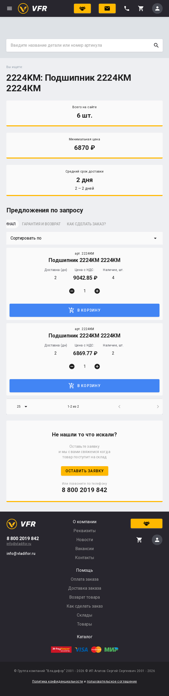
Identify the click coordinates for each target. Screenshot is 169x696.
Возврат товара (84, 597)
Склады (84, 615)
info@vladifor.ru (19, 544)
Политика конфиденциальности (57, 681)
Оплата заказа (84, 579)
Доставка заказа (84, 588)
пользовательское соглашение (112, 681)
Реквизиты (84, 530)
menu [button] (9, 8)
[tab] (19, 225)
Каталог (84, 636)
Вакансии (84, 548)
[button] (84, 238)
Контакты (84, 557)
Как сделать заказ (85, 606)
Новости (84, 539)
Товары (84, 624)
